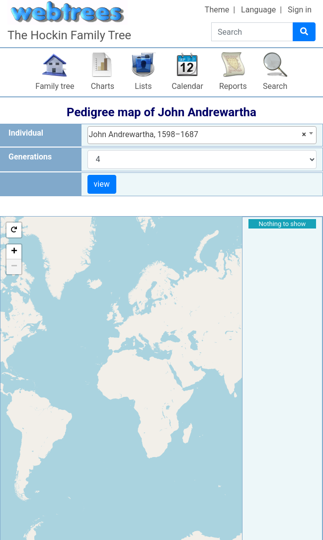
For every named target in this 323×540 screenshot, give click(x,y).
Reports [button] (233, 86)
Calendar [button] (187, 86)
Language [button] (258, 9)
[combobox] (202, 135)
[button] (13, 230)
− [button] (14, 266)
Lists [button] (143, 86)
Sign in (300, 9)
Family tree (54, 86)
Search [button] (275, 86)
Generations (30, 156)
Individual (25, 133)
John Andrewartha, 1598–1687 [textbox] (198, 135)
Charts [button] (102, 86)
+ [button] (14, 251)
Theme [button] (217, 9)
